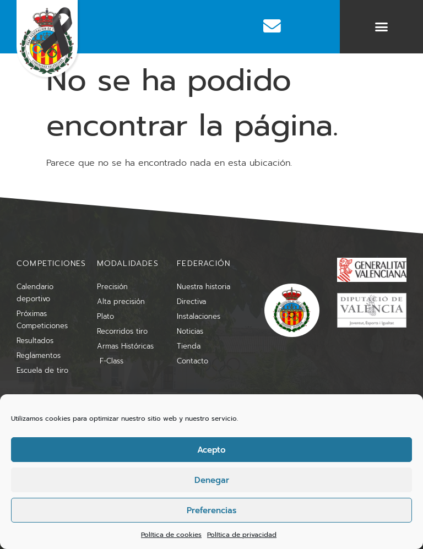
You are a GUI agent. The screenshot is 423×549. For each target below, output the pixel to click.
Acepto (211, 450)
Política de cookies (171, 535)
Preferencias (211, 510)
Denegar (211, 480)
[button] (381, 27)
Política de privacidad (241, 535)
